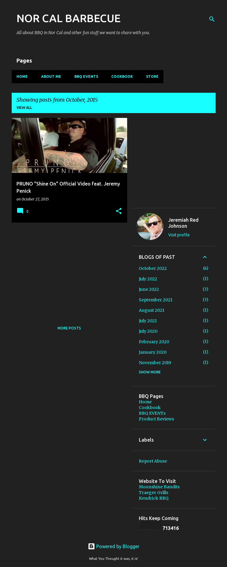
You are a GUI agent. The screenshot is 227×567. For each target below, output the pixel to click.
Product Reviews (156, 419)
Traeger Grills (153, 492)
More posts (69, 328)
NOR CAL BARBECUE (68, 18)
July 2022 (148, 279)
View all (24, 108)
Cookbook (122, 76)
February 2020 (154, 341)
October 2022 (153, 268)
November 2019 (155, 362)
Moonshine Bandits (159, 487)
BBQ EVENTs (86, 76)
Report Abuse (153, 461)
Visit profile (179, 234)
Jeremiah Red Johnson (183, 223)
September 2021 (155, 299)
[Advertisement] (67, 269)
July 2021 (148, 320)
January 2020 (152, 352)
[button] (118, 211)
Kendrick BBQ (154, 498)
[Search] (212, 19)
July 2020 (148, 331)
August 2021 (151, 310)
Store (152, 76)
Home (22, 76)
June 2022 (149, 289)
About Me (51, 76)
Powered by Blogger (113, 546)
